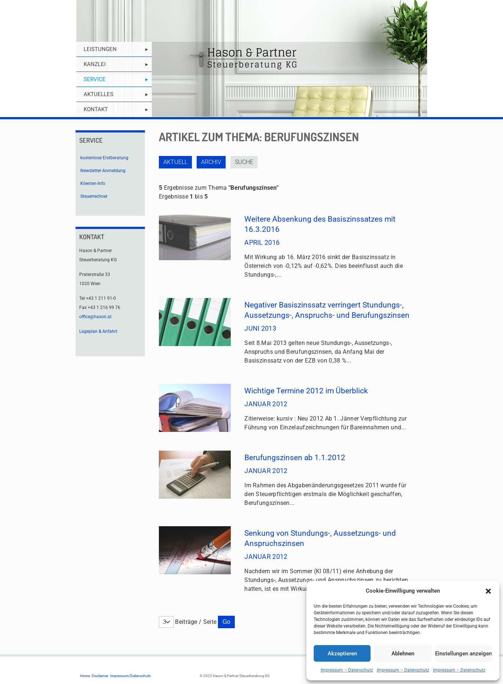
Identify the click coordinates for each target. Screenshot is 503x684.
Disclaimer (100, 676)
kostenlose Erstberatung (104, 157)
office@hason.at (95, 316)
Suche (244, 162)
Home (85, 676)
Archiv (211, 162)
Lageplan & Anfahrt (98, 331)
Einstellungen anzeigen (463, 653)
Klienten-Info (92, 183)
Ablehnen (402, 653)
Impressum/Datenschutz (130, 676)
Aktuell (175, 162)
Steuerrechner (93, 196)
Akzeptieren (342, 653)
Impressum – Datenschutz (347, 670)
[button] (488, 591)
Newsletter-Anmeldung (102, 170)
